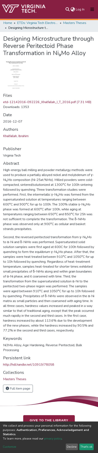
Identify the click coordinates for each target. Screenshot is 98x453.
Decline (72, 447)
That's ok (86, 447)
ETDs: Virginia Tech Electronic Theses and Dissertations (37, 23)
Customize (9, 447)
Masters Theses (74, 23)
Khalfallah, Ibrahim (16, 136)
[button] (72, 9)
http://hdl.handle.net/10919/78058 (28, 364)
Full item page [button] (18, 388)
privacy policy (53, 439)
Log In (80, 9)
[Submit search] (67, 9)
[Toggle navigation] (92, 9)
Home (7, 23)
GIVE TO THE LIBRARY (49, 420)
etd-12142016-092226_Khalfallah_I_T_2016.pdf (47, 102)
